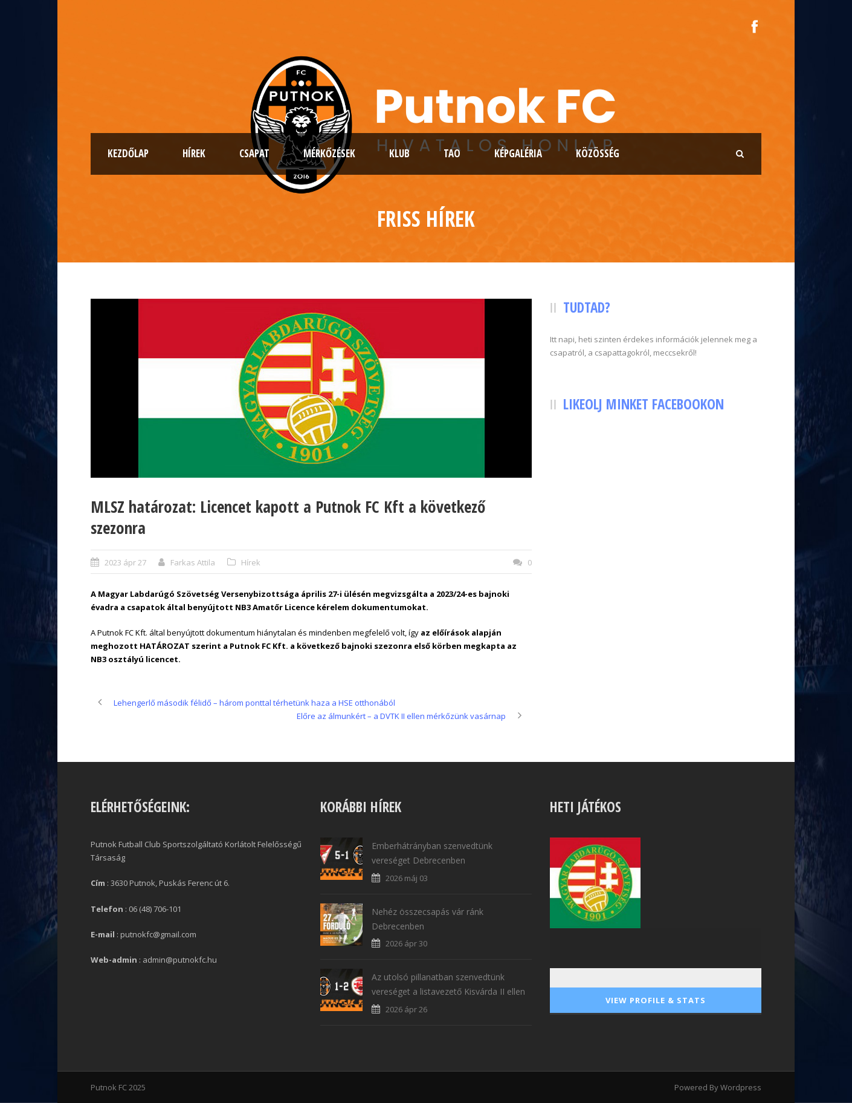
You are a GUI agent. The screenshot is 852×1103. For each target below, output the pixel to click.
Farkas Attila (192, 562)
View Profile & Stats (655, 1000)
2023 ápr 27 (125, 562)
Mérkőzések (329, 153)
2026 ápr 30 (406, 943)
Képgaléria (518, 153)
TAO (452, 153)
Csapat (254, 153)
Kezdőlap (128, 153)
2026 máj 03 (407, 878)
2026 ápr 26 (406, 1009)
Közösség (597, 153)
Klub (399, 153)
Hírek (193, 153)
